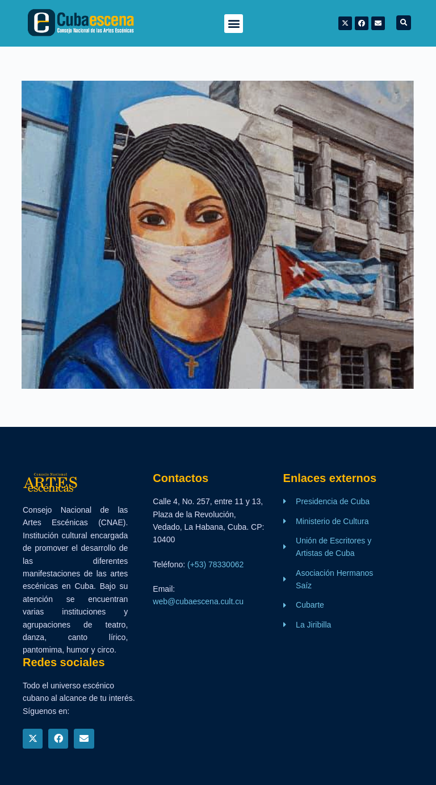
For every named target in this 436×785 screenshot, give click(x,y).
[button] (233, 23)
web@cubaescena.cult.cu (198, 601)
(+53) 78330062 (215, 564)
